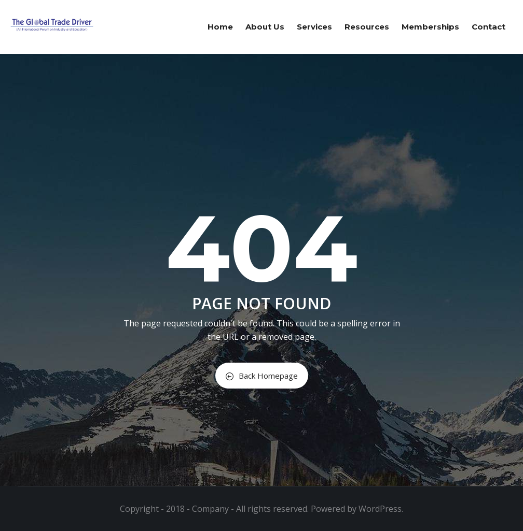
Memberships (430, 27)
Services (314, 27)
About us (264, 27)
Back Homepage (262, 375)
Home (220, 27)
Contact (488, 27)
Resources (367, 27)
